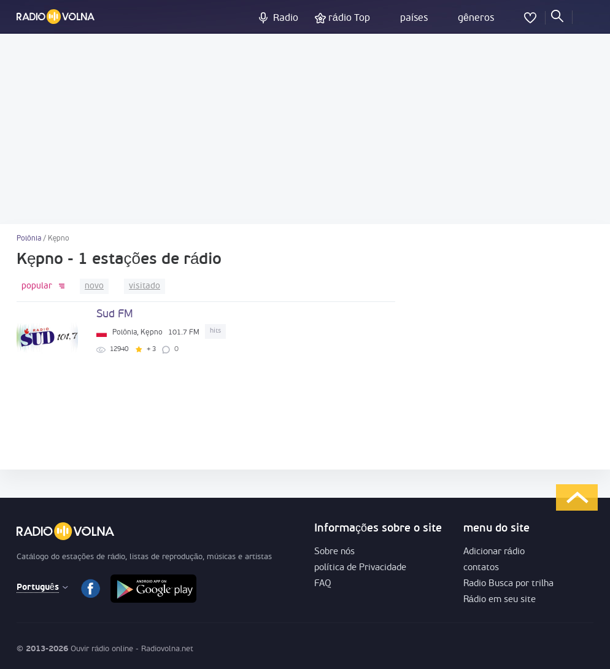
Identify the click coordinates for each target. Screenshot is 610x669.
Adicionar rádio (494, 552)
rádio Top (349, 18)
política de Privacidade (360, 568)
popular (36, 286)
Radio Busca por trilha (508, 584)
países (414, 18)
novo (94, 286)
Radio (285, 18)
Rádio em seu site (499, 600)
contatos (481, 568)
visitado (144, 286)
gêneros (476, 18)
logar (584, 15)
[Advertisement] (305, 129)
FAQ (322, 584)
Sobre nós (334, 552)
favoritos (530, 15)
